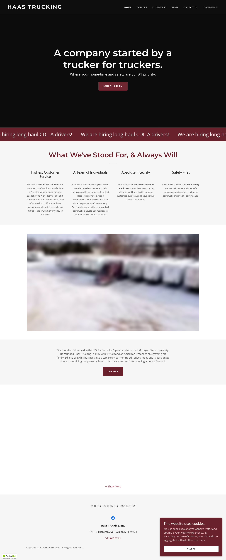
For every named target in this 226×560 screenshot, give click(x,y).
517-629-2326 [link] (113, 538)
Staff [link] (175, 7)
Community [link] (211, 7)
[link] (59, 8)
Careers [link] (142, 7)
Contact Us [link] (191, 7)
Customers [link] (159, 7)
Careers (113, 371)
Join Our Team (113, 86)
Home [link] (128, 7)
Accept (191, 548)
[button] (113, 486)
